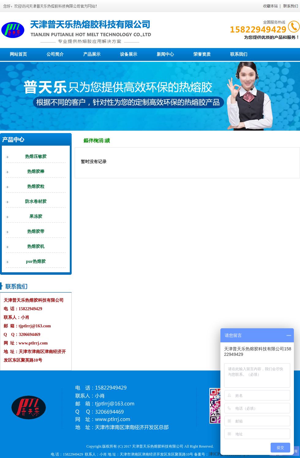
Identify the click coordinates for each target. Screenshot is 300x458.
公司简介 (55, 54)
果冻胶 (35, 216)
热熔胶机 (35, 246)
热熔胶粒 (35, 186)
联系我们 (238, 54)
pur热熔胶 (36, 261)
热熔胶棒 (35, 171)
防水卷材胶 (36, 201)
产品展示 (91, 54)
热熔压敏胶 (36, 156)
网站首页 (18, 54)
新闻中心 (165, 54)
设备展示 (128, 54)
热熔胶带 (35, 231)
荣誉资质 (202, 54)
